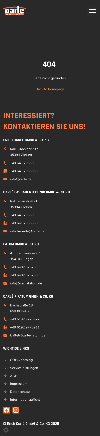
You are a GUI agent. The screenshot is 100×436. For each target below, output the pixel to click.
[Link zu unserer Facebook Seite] (6, 410)
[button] (6, 430)
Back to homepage (50, 89)
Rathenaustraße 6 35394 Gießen (24, 204)
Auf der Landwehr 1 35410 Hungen (25, 256)
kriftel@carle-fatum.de (27, 335)
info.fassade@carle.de (27, 231)
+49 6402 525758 (24, 275)
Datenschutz (20, 391)
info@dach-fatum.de (26, 283)
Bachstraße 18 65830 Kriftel (21, 308)
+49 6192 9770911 (25, 327)
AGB (13, 376)
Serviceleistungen (24, 368)
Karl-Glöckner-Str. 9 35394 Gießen (25, 152)
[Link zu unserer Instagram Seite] (15, 410)
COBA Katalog (21, 360)
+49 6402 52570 (23, 267)
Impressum (18, 383)
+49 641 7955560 (24, 171)
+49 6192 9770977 (25, 319)
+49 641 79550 (22, 163)
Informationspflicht (25, 399)
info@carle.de (20, 179)
